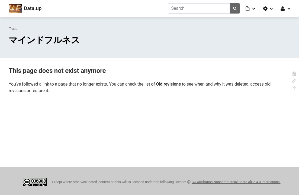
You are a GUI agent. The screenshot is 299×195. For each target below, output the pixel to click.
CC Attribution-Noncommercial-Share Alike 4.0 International (236, 182)
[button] (250, 8)
